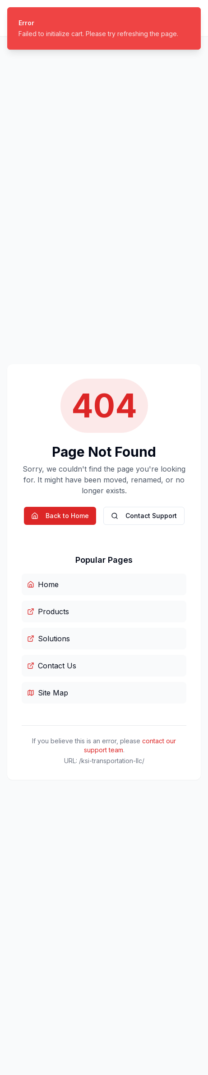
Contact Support (144, 515)
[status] (104, 28)
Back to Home (60, 515)
